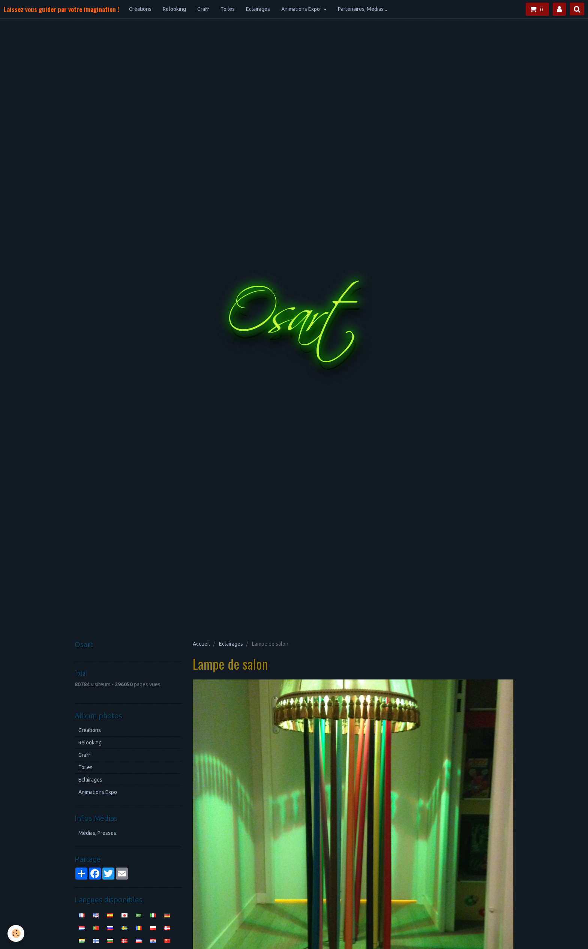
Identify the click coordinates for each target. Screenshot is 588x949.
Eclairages (258, 9)
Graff (203, 9)
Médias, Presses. (97, 833)
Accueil (201, 644)
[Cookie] (16, 933)
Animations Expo (301, 9)
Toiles (227, 9)
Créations (140, 9)
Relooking (174, 9)
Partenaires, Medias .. (362, 9)
